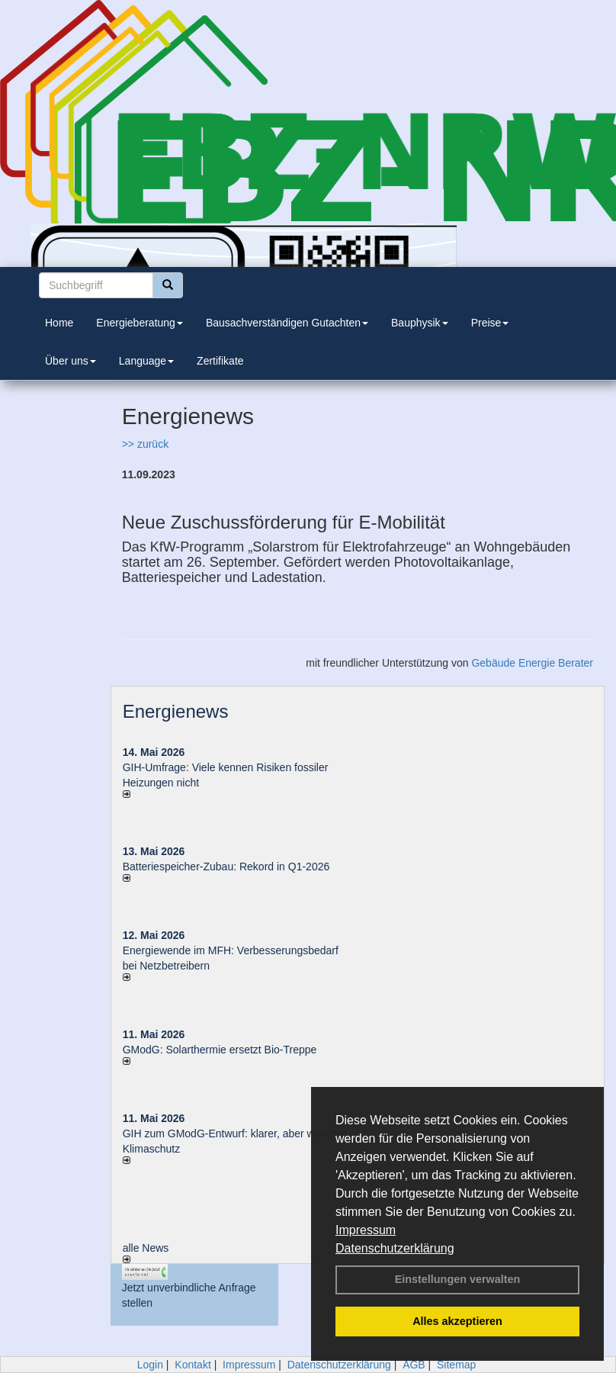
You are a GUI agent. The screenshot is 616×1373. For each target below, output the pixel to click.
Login (150, 1365)
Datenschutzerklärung (394, 1248)
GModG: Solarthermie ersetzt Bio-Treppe (220, 1049)
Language (146, 361)
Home (59, 323)
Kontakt (192, 1365)
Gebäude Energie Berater (532, 663)
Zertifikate (220, 361)
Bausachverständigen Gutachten (287, 323)
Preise (490, 323)
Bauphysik (419, 323)
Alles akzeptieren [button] (457, 1321)
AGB (414, 1365)
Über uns (70, 361)
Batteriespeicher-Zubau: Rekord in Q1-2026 (226, 866)
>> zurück (145, 444)
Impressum (365, 1229)
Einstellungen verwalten (458, 1279)
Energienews (176, 711)
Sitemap (456, 1365)
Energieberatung (139, 323)
